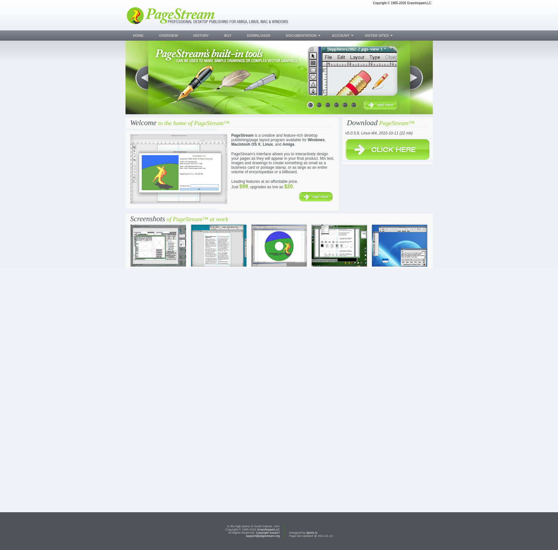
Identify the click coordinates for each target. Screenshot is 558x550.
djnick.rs (311, 532)
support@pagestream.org (263, 536)
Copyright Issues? (268, 532)
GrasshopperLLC (268, 529)
